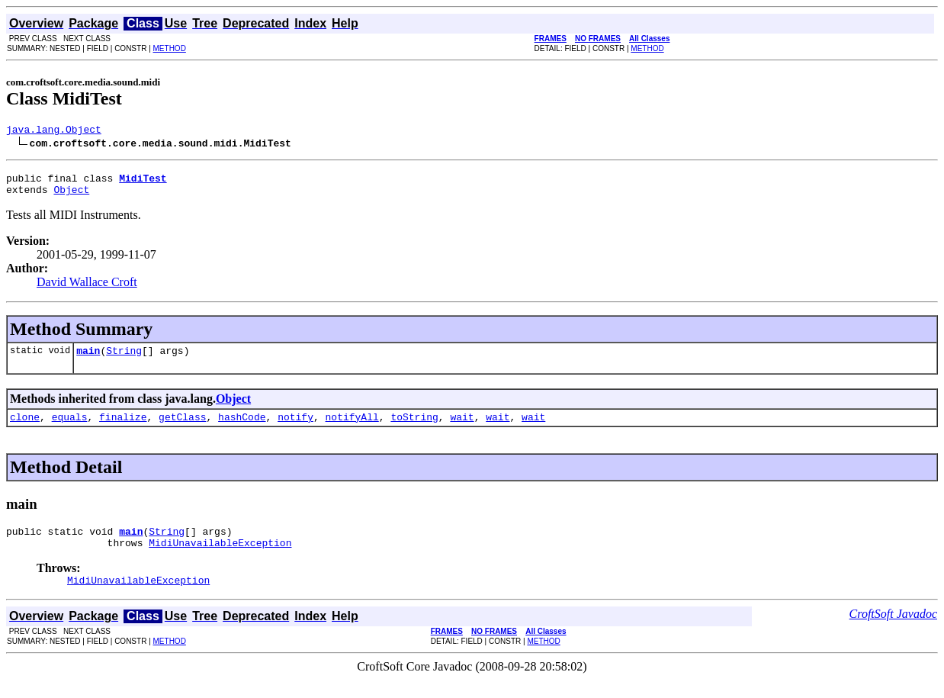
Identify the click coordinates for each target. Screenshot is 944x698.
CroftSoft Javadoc (893, 632)
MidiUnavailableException (220, 558)
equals (70, 428)
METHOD (169, 48)
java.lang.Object (53, 131)
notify (295, 428)
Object (71, 196)
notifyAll (352, 428)
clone (25, 428)
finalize (122, 428)
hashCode (241, 428)
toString (414, 428)
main (88, 359)
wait (462, 428)
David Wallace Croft (87, 288)
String (124, 359)
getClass (182, 428)
